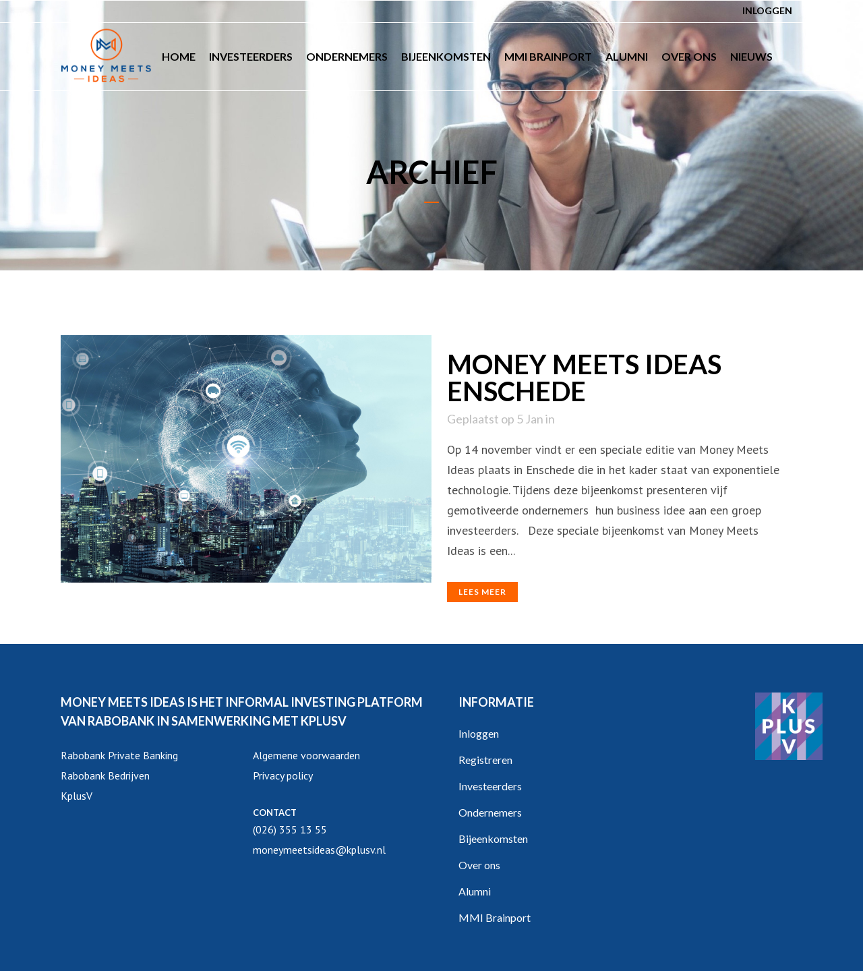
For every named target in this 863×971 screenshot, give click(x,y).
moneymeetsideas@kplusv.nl (319, 849)
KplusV (76, 795)
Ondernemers (490, 812)
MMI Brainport (494, 917)
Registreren (485, 759)
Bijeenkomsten (493, 838)
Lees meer (482, 592)
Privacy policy (283, 775)
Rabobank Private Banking (119, 755)
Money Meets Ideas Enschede (584, 377)
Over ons (479, 864)
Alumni (474, 891)
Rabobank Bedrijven (105, 775)
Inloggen (767, 10)
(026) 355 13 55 (290, 829)
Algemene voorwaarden (306, 755)
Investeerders (490, 785)
